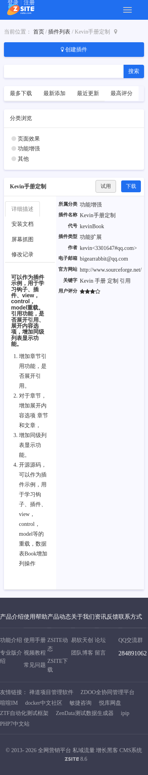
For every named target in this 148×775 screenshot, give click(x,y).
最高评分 (122, 93)
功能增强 (29, 149)
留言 (100, 653)
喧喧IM (9, 703)
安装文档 (22, 224)
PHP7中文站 (15, 724)
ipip (125, 713)
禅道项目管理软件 (51, 692)
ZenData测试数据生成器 (84, 713)
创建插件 (74, 49)
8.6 (76, 760)
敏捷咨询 (80, 703)
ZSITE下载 (57, 665)
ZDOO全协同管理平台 (108, 692)
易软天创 (82, 640)
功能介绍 (11, 640)
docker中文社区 (43, 703)
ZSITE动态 (57, 644)
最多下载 (21, 93)
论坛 (100, 640)
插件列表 (59, 32)
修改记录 (22, 254)
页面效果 (29, 139)
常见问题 (35, 665)
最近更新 (88, 93)
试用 (106, 186)
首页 (38, 32)
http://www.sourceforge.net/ (111, 270)
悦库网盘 (110, 703)
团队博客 (82, 653)
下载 (131, 186)
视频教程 (35, 653)
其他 (23, 159)
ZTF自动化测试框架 (24, 713)
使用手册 (35, 640)
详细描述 (22, 209)
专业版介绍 (11, 657)
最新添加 (54, 93)
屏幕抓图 (22, 239)
